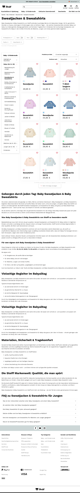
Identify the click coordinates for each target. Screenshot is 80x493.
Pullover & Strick (10, 113)
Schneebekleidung (10, 101)
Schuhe (7, 140)
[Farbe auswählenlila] (24, 112)
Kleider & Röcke (9, 125)
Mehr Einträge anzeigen (50, 186)
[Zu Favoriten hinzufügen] (37, 64)
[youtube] (40, 428)
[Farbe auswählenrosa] (43, 81)
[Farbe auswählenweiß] (67, 81)
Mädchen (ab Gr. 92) (10, 143)
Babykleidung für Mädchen (10, 73)
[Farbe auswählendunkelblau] (45, 81)
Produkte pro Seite (47, 54)
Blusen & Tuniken (10, 128)
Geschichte (5, 438)
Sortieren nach (53, 59)
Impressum (64, 444)
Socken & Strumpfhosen (9, 109)
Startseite (3, 14)
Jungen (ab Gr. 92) (9, 146)
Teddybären (44, 450)
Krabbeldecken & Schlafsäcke (10, 87)
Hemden (7, 131)
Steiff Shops (25, 452)
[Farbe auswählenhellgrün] (43, 141)
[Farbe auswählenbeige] (24, 141)
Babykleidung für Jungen (10, 68)
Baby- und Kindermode (48, 438)
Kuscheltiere (45, 447)
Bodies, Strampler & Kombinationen (11, 82)
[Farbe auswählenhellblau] (24, 81)
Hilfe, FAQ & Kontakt (67, 438)
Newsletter (64, 461)
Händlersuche (25, 455)
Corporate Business (7, 450)
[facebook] (35, 428)
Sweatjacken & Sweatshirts (9, 78)
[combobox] (70, 2)
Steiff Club (5, 447)
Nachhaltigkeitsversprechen (10, 441)
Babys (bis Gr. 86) (19, 14)
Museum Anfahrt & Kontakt (29, 444)
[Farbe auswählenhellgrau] (63, 81)
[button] (65, 6)
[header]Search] (37, 7)
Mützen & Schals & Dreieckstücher (10, 97)
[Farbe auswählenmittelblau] (43, 112)
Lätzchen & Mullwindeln (8, 120)
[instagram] (44, 428)
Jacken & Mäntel (10, 116)
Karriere (4, 444)
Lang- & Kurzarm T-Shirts (11, 92)
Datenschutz (64, 447)
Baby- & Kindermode (10, 14)
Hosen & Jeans (9, 105)
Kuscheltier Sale (46, 452)
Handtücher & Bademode (9, 135)
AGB (62, 441)
